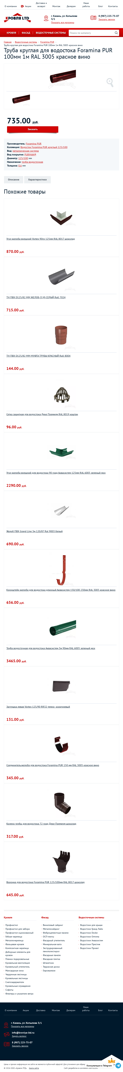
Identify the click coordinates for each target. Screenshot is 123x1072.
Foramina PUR (33, 143)
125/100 (23, 158)
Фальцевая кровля (14, 944)
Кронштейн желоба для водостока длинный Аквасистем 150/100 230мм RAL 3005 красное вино (60, 589)
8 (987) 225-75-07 (108, 15)
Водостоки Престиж (90, 944)
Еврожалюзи (49, 970)
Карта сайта (34, 1068)
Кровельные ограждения (17, 986)
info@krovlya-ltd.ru (23, 1032)
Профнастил (11, 925)
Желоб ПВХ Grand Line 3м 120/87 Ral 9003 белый (34, 531)
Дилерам (71, 6)
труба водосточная (32, 161)
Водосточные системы (51, 32)
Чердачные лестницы (16, 974)
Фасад (26, 32)
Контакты (113, 6)
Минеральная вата (52, 944)
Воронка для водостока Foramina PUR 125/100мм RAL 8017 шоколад (45, 882)
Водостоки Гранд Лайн (91, 928)
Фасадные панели (52, 955)
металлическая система (26, 150)
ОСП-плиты (48, 936)
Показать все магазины (62, 22)
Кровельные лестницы (16, 978)
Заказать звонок (106, 19)
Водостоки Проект (89, 948)
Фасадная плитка (51, 959)
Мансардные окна (14, 970)
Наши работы (86, 5)
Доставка (40, 1010)
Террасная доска (51, 966)
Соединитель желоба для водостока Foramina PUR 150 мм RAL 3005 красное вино (52, 765)
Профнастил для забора (17, 928)
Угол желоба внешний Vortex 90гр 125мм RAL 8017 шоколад (40, 238)
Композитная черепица (17, 948)
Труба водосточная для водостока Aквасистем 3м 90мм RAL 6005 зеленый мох (50, 648)
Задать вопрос (19, 1036)
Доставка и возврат (41, 5)
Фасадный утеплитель (54, 940)
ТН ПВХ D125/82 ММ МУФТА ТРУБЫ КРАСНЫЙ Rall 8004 (38, 355)
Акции (28, 6)
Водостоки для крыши (91, 925)
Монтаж (56, 6)
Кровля (11, 32)
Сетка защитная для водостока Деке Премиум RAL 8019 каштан (42, 414)
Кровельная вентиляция (17, 962)
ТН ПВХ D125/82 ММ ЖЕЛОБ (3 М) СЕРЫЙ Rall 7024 (36, 297)
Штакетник (48, 962)
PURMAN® (30, 154)
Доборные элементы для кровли (17, 954)
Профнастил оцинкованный (19, 932)
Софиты (9, 989)
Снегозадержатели (14, 982)
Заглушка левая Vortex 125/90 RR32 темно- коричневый (38, 706)
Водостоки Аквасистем (91, 940)
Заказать (33, 129)
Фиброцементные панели (56, 932)
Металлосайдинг (51, 928)
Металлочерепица (14, 940)
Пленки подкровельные (17, 959)
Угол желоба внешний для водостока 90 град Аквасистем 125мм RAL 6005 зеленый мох (56, 472)
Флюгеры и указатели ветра (19, 993)
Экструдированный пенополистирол (52, 950)
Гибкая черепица (13, 936)
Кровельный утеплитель (17, 966)
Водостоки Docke (89, 932)
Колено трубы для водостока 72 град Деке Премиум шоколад (41, 823)
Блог (100, 6)
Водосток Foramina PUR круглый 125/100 (43, 147)
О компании (11, 6)
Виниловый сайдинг (53, 925)
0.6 (20, 165)
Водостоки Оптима (89, 936)
